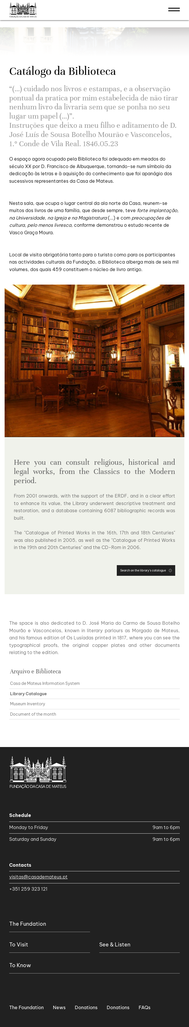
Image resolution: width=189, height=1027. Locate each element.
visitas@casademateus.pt (38, 877)
